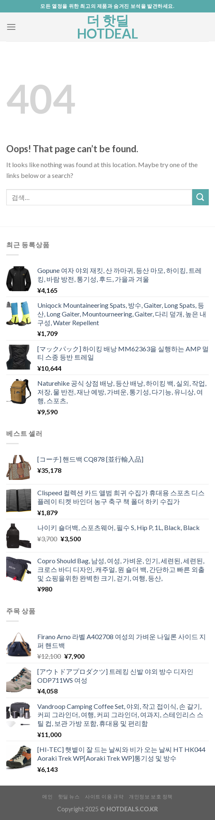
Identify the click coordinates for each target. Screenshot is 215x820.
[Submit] (200, 197)
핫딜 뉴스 (69, 796)
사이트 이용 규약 (104, 796)
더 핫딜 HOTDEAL (107, 27)
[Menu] (11, 27)
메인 (47, 796)
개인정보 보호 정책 (151, 796)
